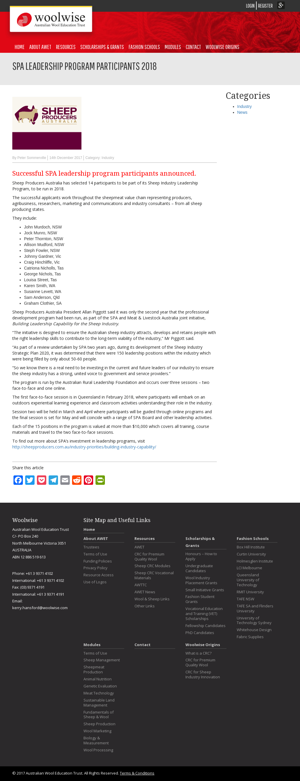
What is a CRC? (198, 653)
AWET (139, 547)
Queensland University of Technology (248, 579)
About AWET (40, 46)
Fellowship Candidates (205, 625)
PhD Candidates (199, 632)
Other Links (144, 606)
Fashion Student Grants (199, 599)
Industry (108, 158)
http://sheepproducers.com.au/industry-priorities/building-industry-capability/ (84, 447)
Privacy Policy (95, 567)
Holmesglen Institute (255, 561)
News (242, 112)
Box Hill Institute (251, 547)
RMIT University (250, 591)
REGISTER (265, 6)
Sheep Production (99, 723)
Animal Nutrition (97, 679)
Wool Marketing (97, 731)
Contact (193, 46)
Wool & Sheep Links (152, 599)
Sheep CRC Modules (152, 565)
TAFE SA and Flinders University (255, 609)
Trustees (91, 547)
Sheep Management (101, 660)
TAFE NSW (245, 599)
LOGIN (250, 6)
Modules (173, 46)
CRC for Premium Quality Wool (149, 557)
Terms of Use (95, 554)
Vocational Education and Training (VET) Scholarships (204, 613)
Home (20, 46)
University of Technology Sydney (254, 621)
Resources (66, 46)
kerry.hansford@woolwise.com (40, 607)
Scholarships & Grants (102, 46)
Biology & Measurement (96, 741)
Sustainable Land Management (99, 703)
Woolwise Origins (222, 46)
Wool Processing (98, 750)
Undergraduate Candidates (199, 568)
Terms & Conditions (137, 773)
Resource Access (98, 574)
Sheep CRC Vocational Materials (154, 575)
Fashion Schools (144, 46)
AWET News (144, 591)
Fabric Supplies (250, 636)
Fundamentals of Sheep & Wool (98, 715)
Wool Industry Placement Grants (201, 580)
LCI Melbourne (249, 567)
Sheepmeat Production (93, 670)
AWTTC (140, 584)
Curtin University (251, 554)
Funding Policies (97, 561)
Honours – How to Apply (201, 556)
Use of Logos (95, 582)
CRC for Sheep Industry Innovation (202, 675)
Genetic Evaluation (100, 686)
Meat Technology (98, 693)
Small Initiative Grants (204, 589)
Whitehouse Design (254, 629)
